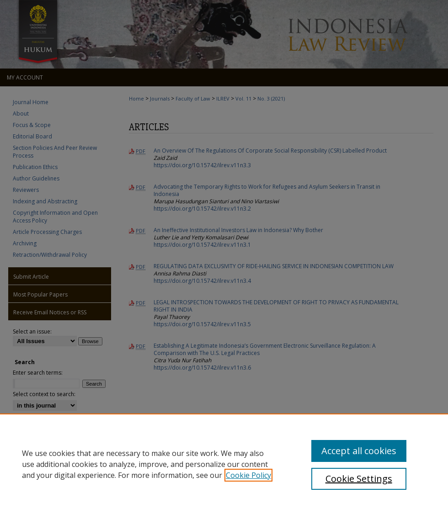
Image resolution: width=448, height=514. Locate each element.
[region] (224, 463)
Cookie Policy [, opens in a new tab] (248, 475)
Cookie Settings (358, 478)
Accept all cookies (358, 451)
